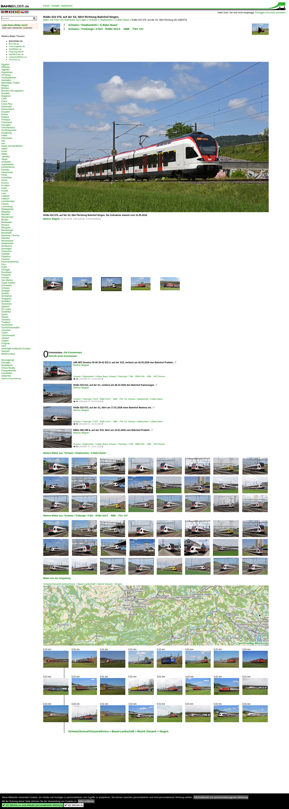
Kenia (4, 175)
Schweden (6, 285)
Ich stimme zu (73, 805)
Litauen (5, 204)
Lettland (5, 196)
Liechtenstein (8, 201)
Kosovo (5, 183)
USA (3, 346)
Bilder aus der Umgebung (57, 578)
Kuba (4, 188)
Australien (6, 80)
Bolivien (5, 88)
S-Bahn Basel (122, 20)
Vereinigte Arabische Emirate (15, 348)
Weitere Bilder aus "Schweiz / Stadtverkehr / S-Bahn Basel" (75, 453)
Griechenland (8, 127)
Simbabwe (6, 296)
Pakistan (5, 254)
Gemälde (6, 362)
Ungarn (5, 340)
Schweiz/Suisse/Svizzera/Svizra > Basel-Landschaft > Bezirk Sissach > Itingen (82, 584)
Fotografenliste (8, 370)
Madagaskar (7, 209)
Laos (3, 193)
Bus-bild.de (14, 44)
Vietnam (5, 351)
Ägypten (5, 64)
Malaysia (5, 211)
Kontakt (55, 6)
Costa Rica (6, 104)
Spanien (5, 306)
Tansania (5, 319)
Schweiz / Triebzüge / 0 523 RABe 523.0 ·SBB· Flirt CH (105, 28)
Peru (3, 264)
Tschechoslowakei (10, 327)
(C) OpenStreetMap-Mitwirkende (251, 643)
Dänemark (6, 106)
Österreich (6, 251)
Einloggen (260, 12)
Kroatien (5, 185)
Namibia (5, 238)
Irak (3, 140)
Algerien (5, 69)
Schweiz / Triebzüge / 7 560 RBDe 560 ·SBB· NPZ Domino (137, 376)
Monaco (5, 225)
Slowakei (5, 301)
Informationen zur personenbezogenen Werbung (221, 797)
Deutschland (7, 109)
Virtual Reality (8, 368)
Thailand (5, 322)
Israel (4, 151)
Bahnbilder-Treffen (10, 83)
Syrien (4, 314)
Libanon (5, 198)
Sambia (5, 277)
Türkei (4, 332)
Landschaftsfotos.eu (18, 57)
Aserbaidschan (8, 77)
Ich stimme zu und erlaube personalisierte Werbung (32, 805)
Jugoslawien (7, 164)
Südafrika (6, 311)
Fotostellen (6, 373)
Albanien (5, 67)
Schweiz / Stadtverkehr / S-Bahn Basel (92, 24)
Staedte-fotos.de (16, 54)
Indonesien (6, 138)
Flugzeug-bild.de (16, 52)
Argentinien (7, 72)
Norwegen (6, 248)
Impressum (66, 6)
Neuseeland (7, 240)
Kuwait (4, 190)
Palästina (6, 256)
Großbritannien (8, 130)
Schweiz (93, 20)
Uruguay (5, 343)
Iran (3, 143)
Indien (4, 135)
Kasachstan (7, 172)
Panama (5, 259)
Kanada (5, 169)
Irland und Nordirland (11, 146)
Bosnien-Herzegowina (12, 90)
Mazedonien (7, 217)
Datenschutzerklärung (11, 378)
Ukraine (5, 338)
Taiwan (4, 317)
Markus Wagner (51, 219)
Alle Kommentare (72, 352)
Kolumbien (6, 177)
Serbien (5, 293)
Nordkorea (6, 246)
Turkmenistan (8, 335)
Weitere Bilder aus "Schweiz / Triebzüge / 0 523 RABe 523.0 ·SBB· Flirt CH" (85, 515)
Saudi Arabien (8, 283)
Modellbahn (7, 365)
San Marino (7, 280)
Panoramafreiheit (9, 261)
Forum (46, 6)
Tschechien (7, 325)
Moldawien (6, 222)
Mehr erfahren (86, 801)
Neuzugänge (7, 360)
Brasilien (5, 93)
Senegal (5, 290)
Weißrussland (8, 354)
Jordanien (6, 161)
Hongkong (6, 133)
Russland (6, 275)
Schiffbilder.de (15, 49)
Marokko (5, 214)
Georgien (6, 125)
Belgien (5, 85)
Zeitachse (6, 376)
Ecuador (5, 111)
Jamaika (5, 156)
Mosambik (6, 233)
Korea (4, 180)
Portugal (5, 269)
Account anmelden (276, 12)
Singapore (6, 298)
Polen (4, 267)
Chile (3, 98)
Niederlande (7, 243)
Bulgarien (6, 96)
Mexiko (4, 219)
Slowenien (6, 304)
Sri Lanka (6, 309)
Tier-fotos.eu (14, 59)
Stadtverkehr (106, 20)
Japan (4, 159)
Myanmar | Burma (10, 235)
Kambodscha (7, 167)
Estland (5, 117)
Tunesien (6, 330)
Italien (4, 154)
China (4, 101)
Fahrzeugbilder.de (17, 46)
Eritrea (4, 114)
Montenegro (7, 230)
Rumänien (6, 272)
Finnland (5, 119)
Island (4, 148)
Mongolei (6, 227)
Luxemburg (7, 206)
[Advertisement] (139, 45)
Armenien (6, 75)
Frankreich (6, 122)
